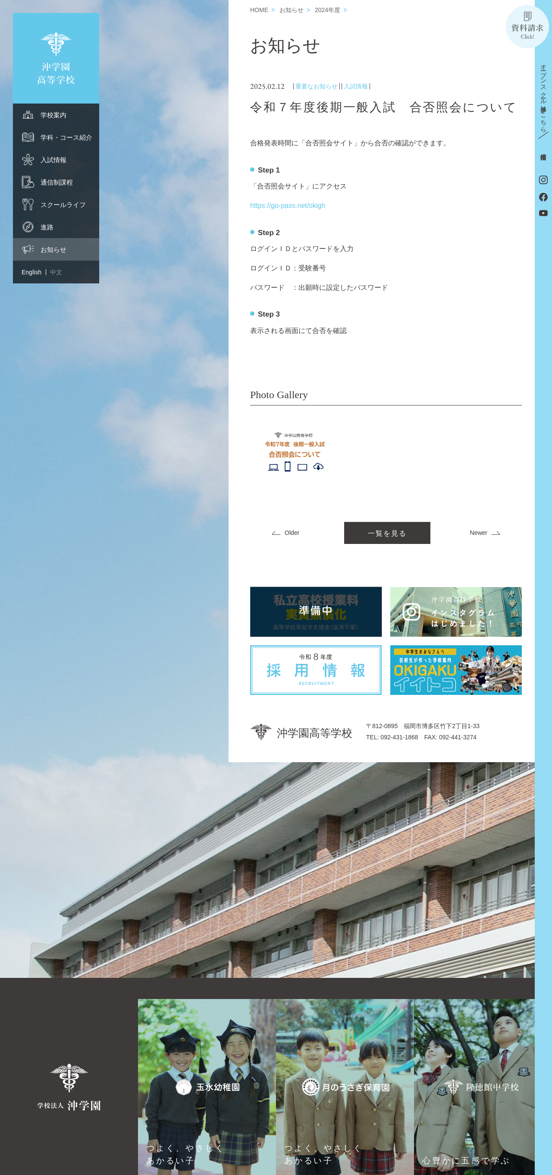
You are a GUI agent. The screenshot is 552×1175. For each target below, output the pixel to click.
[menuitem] (56, 115)
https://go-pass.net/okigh (287, 205)
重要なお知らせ (316, 86)
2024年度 (327, 9)
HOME (259, 9)
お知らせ (291, 9)
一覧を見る (387, 533)
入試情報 (356, 86)
